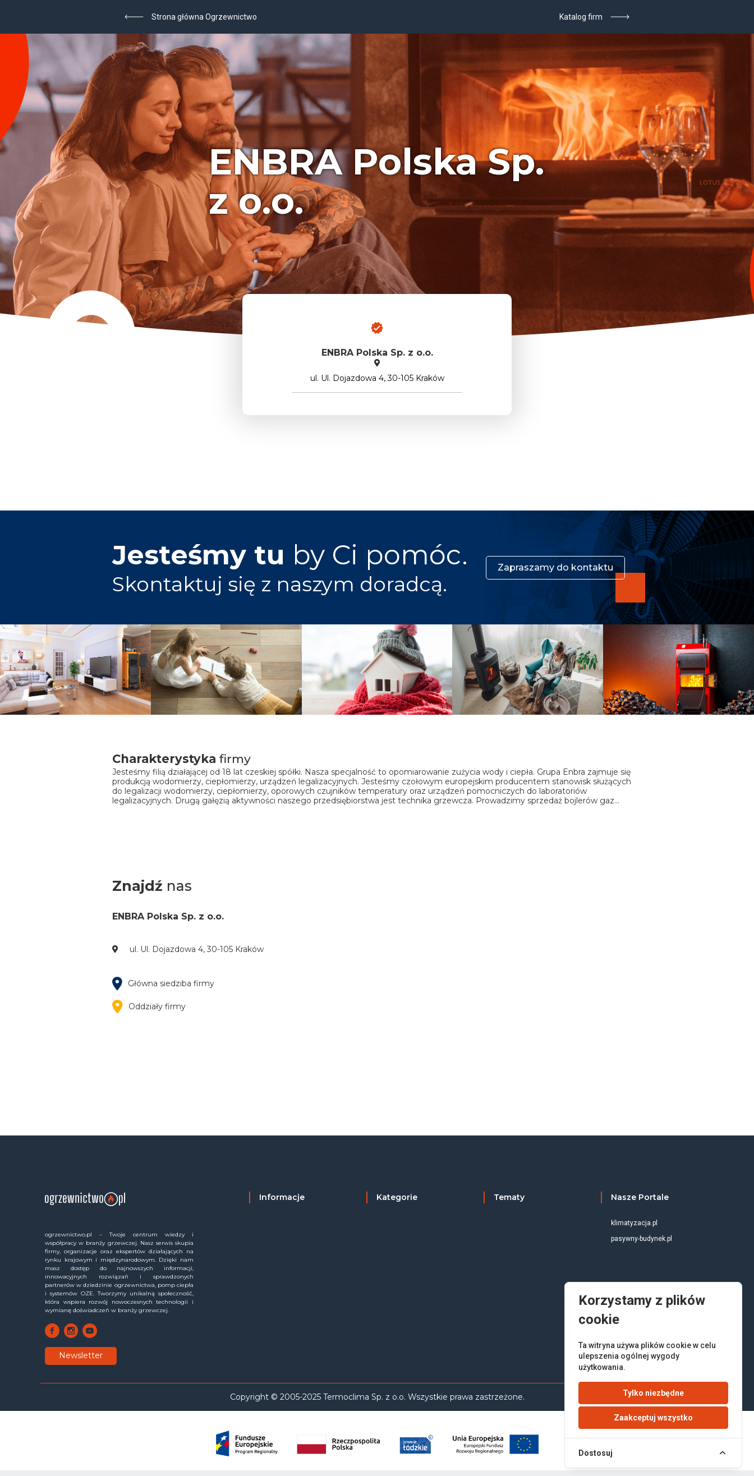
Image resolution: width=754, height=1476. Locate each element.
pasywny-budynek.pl (641, 1239)
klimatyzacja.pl (634, 1223)
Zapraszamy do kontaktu (555, 567)
